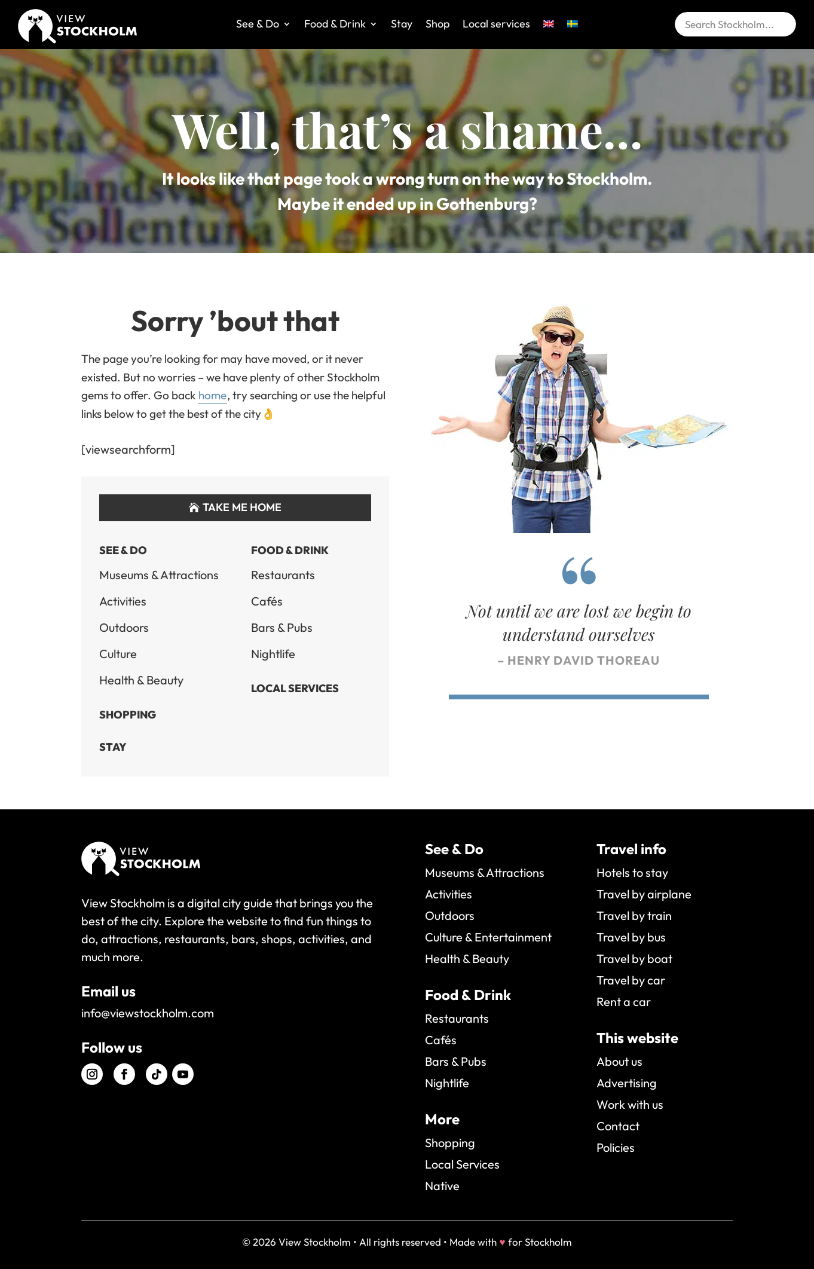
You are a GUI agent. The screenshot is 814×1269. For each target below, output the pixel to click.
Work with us (629, 1104)
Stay (401, 25)
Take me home (242, 507)
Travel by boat (634, 958)
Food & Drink (335, 25)
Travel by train (634, 915)
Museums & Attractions (159, 574)
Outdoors (124, 627)
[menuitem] (548, 33)
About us (619, 1061)
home (212, 395)
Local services (496, 25)
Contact (617, 1125)
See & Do (257, 25)
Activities (122, 601)
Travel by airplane (643, 893)
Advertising (626, 1082)
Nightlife (273, 653)
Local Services (295, 688)
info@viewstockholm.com (147, 1012)
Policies (615, 1147)
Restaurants (283, 574)
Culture (118, 653)
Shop (437, 25)
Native (442, 1185)
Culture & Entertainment (488, 936)
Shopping (127, 714)
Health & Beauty (141, 679)
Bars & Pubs (282, 627)
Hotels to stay (632, 872)
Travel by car (630, 980)
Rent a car (623, 1001)
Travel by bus (631, 936)
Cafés (267, 601)
